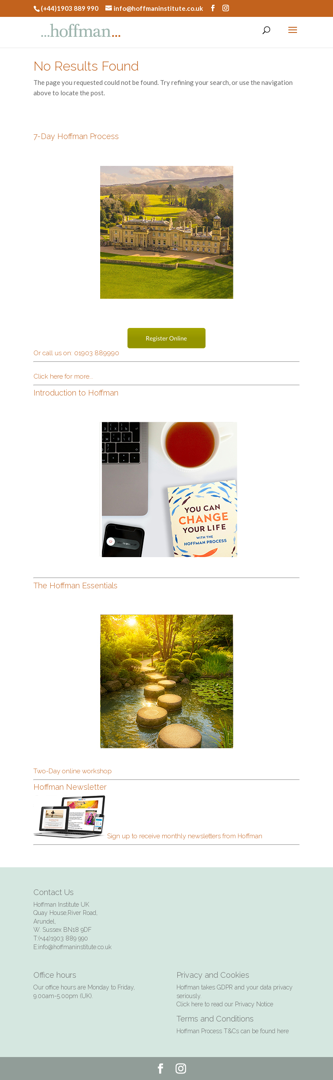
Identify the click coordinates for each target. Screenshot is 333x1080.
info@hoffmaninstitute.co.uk (158, 8)
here (283, 1031)
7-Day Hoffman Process (76, 136)
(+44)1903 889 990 (69, 8)
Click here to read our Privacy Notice (224, 1004)
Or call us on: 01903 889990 (76, 353)
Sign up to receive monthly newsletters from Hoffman (147, 836)
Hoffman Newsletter (70, 786)
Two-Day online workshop (72, 771)
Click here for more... (63, 376)
